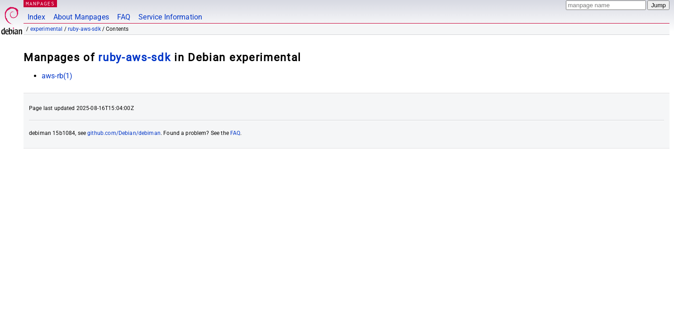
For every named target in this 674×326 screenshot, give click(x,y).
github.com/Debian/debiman (124, 133)
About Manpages (81, 17)
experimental (46, 29)
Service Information (170, 17)
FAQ (123, 17)
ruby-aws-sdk (84, 29)
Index (36, 17)
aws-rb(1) (57, 76)
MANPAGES (40, 3)
